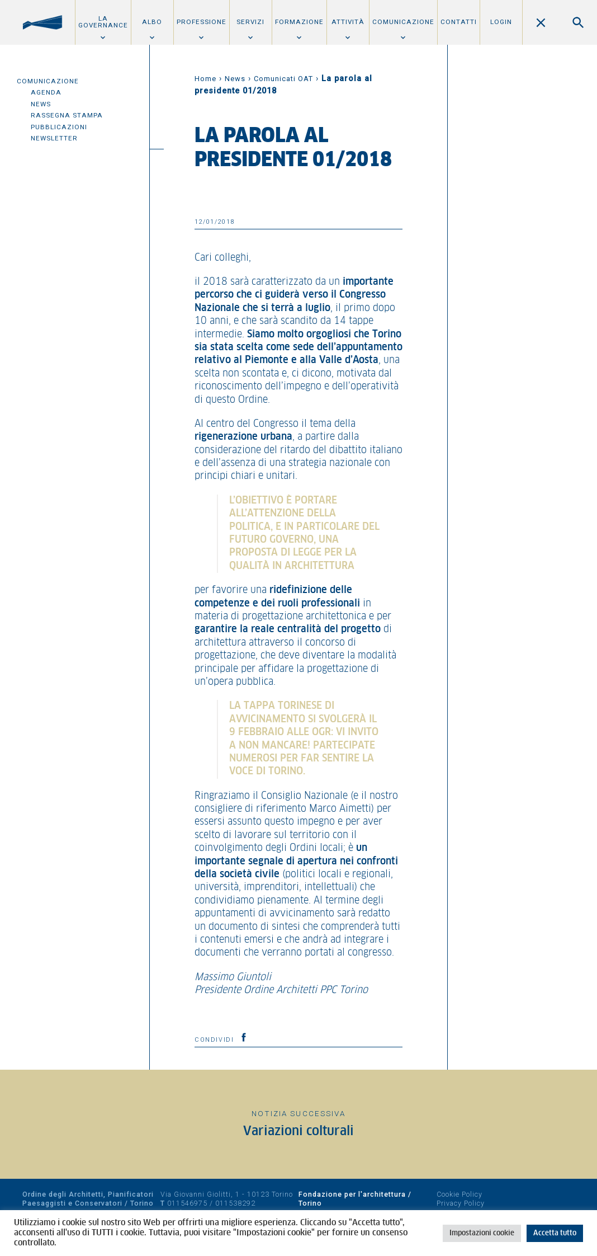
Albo (152, 22)
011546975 (187, 1203)
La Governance (103, 22)
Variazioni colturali (298, 1131)
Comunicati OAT (283, 78)
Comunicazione (403, 22)
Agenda (46, 92)
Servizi (250, 22)
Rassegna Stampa (67, 115)
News (41, 104)
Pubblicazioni (59, 127)
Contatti (458, 22)
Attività (347, 22)
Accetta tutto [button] (554, 1233)
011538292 (235, 1203)
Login (501, 22)
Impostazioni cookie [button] (481, 1233)
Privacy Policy (461, 1203)
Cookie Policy (459, 1194)
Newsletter (54, 138)
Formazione (299, 22)
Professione (201, 22)
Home (205, 78)
